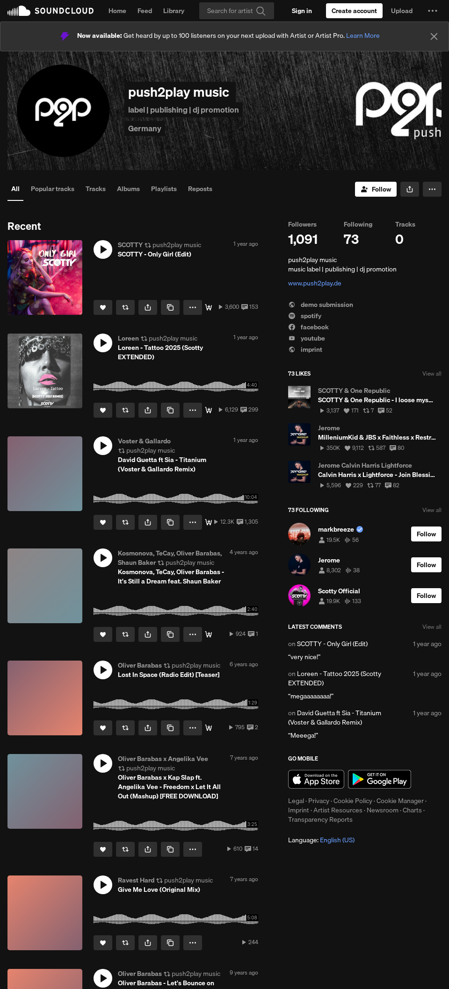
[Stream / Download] (208, 728)
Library (173, 11)
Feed (145, 11)
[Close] (434, 36)
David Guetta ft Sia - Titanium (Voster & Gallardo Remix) (334, 717)
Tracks (96, 189)
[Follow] (376, 189)
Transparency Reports (320, 819)
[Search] (236, 10)
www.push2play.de (314, 283)
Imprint (298, 810)
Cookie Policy (352, 801)
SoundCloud (50, 11)
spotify (304, 316)
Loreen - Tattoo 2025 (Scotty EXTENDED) (334, 678)
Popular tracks (52, 189)
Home (117, 11)
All (15, 189)
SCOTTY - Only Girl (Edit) (332, 644)
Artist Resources (337, 810)
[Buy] (208, 522)
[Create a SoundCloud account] (354, 10)
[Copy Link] (170, 307)
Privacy (318, 801)
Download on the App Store (316, 779)
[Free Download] (208, 307)
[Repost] (125, 307)
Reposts (200, 189)
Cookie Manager (400, 801)
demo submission (320, 304)
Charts (412, 810)
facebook (308, 327)
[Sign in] (302, 10)
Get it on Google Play (379, 779)
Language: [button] (321, 840)
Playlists (164, 189)
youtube (306, 338)
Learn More (363, 35)
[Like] (103, 307)
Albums (128, 189)
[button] (433, 10)
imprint (305, 349)
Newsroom (382, 810)
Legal (296, 801)
